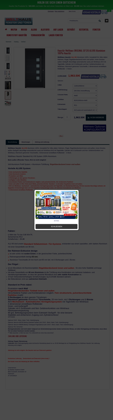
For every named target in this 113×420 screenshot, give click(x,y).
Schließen (56, 226)
